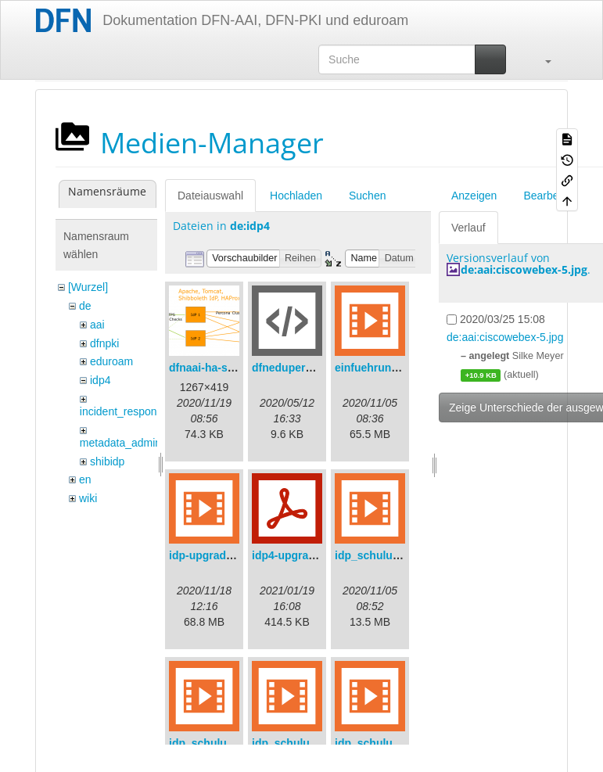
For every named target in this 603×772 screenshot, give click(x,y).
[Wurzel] (88, 287)
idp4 (100, 380)
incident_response (124, 411)
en (85, 479)
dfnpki (104, 343)
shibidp (107, 461)
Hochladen (296, 195)
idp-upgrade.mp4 (213, 555)
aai (97, 324)
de (85, 306)
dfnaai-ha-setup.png (221, 367)
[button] (540, 59)
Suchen (367, 195)
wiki (88, 498)
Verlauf (468, 227)
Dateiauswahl (210, 195)
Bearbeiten (549, 195)
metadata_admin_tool (132, 442)
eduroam (111, 361)
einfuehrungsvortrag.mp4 (401, 367)
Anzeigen (474, 195)
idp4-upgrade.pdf (296, 555)
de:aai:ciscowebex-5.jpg (524, 269)
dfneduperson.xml (299, 367)
